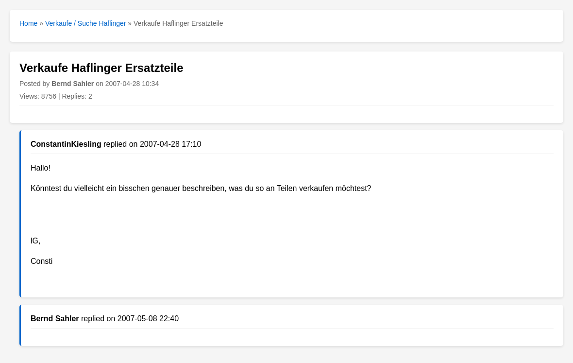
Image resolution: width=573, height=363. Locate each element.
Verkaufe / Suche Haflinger (85, 23)
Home (28, 23)
